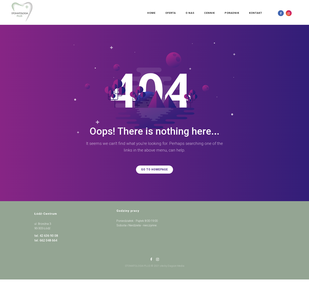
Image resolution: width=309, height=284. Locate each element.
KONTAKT (229, 12)
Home (125, 12)
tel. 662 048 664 (45, 240)
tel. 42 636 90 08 (46, 235)
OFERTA (145, 12)
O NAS (164, 12)
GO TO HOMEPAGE (154, 169)
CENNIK (183, 12)
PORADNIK (206, 12)
